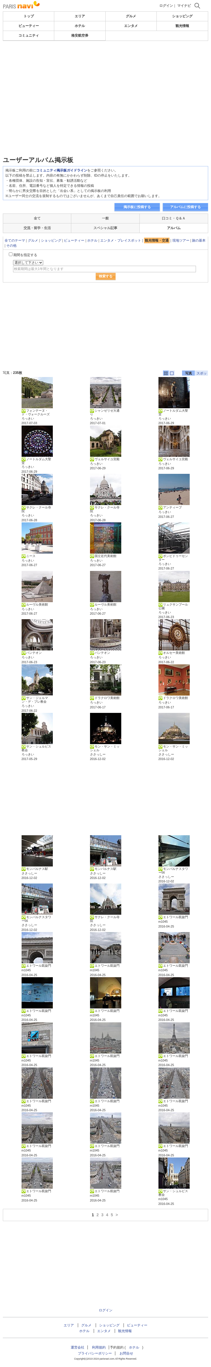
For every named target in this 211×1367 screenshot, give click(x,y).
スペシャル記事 (105, 228)
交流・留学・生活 (37, 228)
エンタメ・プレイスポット (120, 240)
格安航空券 (79, 35)
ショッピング (182, 16)
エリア (80, 16)
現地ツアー (180, 240)
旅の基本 (199, 240)
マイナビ (184, 6)
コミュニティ (28, 35)
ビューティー (28, 26)
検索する (105, 276)
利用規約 (99, 1347)
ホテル (80, 26)
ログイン (166, 6)
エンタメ (131, 26)
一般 (105, 218)
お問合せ (126, 1353)
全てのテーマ (15, 240)
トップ (29, 16)
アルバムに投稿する (185, 207)
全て (37, 218)
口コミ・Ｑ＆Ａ (173, 218)
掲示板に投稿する (137, 207)
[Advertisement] (105, 58)
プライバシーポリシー (95, 1353)
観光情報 (182, 26)
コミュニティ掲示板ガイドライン (61, 170)
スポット (202, 373)
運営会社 (77, 1347)
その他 (11, 246)
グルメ (131, 16)
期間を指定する (25, 255)
